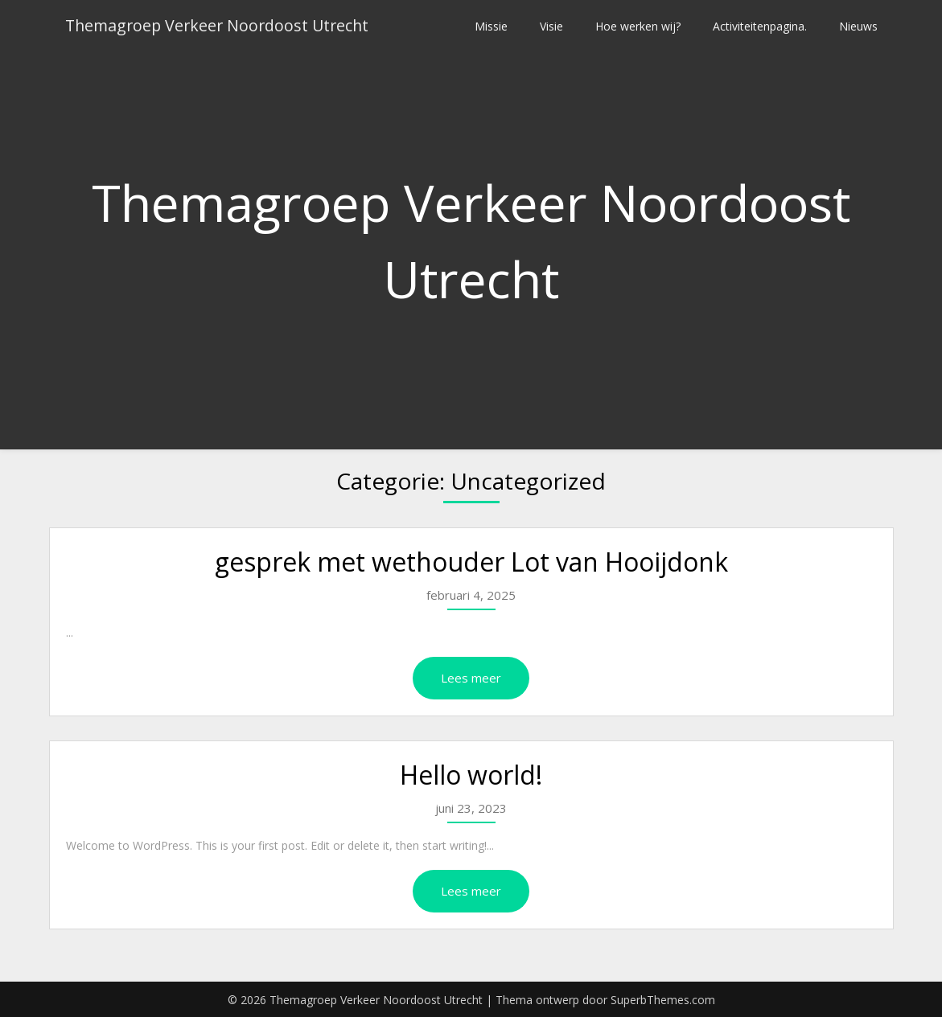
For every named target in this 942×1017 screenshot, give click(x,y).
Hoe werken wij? (638, 26)
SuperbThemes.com (663, 999)
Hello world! (471, 774)
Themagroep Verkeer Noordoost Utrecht (221, 26)
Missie (491, 26)
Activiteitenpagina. (760, 26)
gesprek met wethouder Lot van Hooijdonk (471, 561)
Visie (551, 26)
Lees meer (471, 678)
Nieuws (858, 26)
